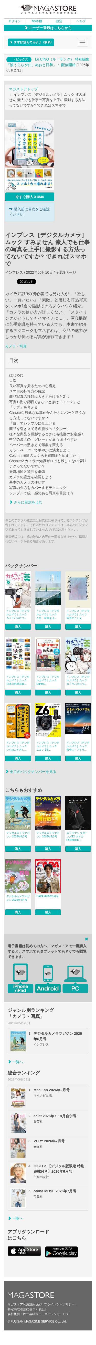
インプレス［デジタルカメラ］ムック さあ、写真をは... (47, 614)
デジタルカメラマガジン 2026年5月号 (47, 835)
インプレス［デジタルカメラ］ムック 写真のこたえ (78, 614)
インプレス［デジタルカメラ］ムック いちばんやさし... (17, 746)
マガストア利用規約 (21, 1304)
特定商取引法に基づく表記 (26, 1309)
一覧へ (15, 1062)
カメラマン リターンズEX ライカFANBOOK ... (77, 837)
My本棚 (37, 21)
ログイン (15, 21)
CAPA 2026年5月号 (47, 896)
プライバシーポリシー (59, 1304)
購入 (18, 627)
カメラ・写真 (16, 346)
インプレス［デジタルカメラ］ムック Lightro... (47, 680)
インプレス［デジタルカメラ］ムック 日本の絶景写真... (17, 680)
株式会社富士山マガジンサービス (46, 1314)
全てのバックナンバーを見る (30, 772)
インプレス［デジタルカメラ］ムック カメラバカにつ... (17, 614)
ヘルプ (81, 21)
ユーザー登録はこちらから (48, 28)
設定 (59, 21)
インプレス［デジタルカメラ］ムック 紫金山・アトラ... (78, 746)
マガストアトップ (23, 89)
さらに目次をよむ (25, 502)
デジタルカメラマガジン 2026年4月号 (17, 898)
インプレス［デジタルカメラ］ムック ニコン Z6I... (47, 746)
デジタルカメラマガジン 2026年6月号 (17, 835)
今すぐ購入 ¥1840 (29, 197)
